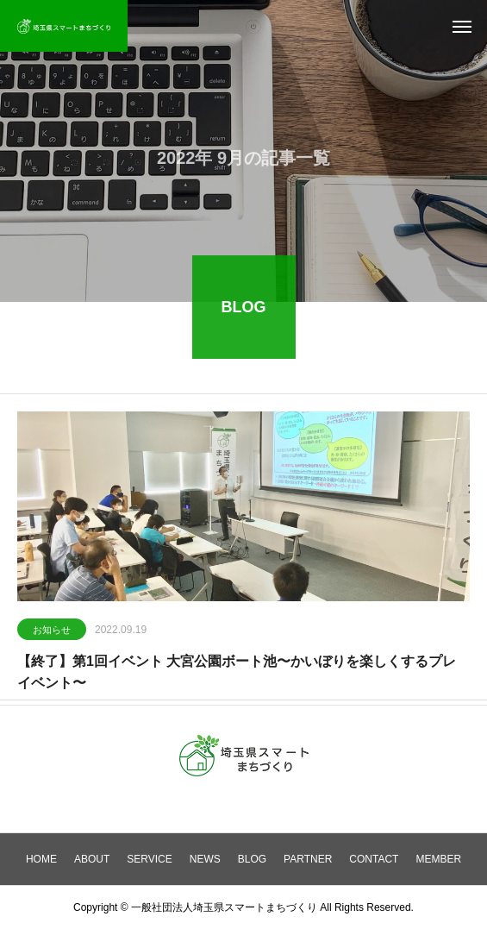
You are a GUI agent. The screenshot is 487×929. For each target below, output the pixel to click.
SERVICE (149, 859)
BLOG (252, 859)
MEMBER (438, 859)
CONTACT (373, 859)
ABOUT (91, 859)
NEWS (205, 859)
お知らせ (52, 630)
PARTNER (308, 859)
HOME (41, 859)
